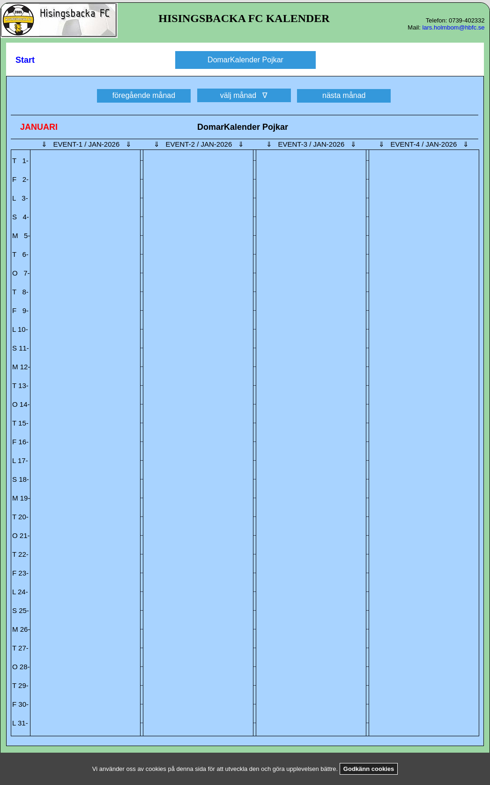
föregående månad (143, 95)
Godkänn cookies (368, 768)
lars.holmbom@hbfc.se (453, 27)
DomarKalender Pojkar (245, 60)
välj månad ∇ (244, 95)
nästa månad (344, 95)
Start (25, 60)
